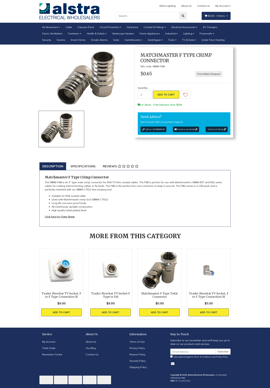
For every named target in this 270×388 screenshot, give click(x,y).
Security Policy (137, 360)
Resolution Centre (52, 354)
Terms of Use (137, 341)
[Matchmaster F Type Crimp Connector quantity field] (145, 95)
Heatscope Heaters (123, 33)
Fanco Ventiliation (52, 33)
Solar (116, 39)
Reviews (120, 166)
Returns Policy (137, 354)
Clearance (132, 27)
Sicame (61, 39)
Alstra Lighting (167, 5)
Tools (171, 39)
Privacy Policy (137, 348)
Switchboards (132, 39)
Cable (68, 27)
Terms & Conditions (202, 357)
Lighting (187, 33)
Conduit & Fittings (154, 27)
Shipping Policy (138, 367)
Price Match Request (208, 74)
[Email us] (172, 364)
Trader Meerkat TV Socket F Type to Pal (110, 295)
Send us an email (186, 129)
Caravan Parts (85, 27)
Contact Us (203, 5)
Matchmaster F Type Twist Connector (159, 295)
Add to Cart (166, 94)
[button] (185, 95)
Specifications (83, 166)
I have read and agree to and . (199, 356)
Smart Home (78, 39)
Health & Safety (96, 33)
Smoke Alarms (99, 39)
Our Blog (91, 348)
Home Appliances (150, 33)
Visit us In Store (216, 129)
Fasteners (73, 33)
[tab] (52, 166)
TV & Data (188, 39)
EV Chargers (210, 27)
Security (46, 39)
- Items (215, 16)
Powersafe (206, 33)
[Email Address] (192, 352)
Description (52, 166)
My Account (48, 341)
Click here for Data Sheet (60, 216)
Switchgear (154, 39)
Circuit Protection (109, 27)
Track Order (49, 348)
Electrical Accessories (184, 27)
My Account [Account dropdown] (222, 5)
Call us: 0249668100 (153, 129)
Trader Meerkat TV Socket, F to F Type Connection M (61, 295)
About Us (186, 5)
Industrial (170, 33)
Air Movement (50, 27)
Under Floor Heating (213, 39)
